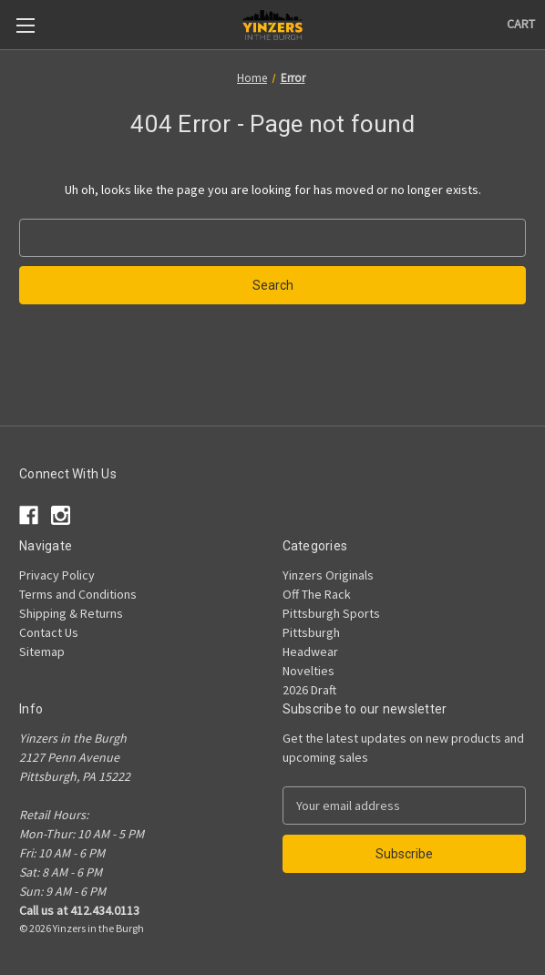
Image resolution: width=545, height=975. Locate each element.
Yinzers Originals (328, 575)
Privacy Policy (57, 575)
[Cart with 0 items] (521, 24)
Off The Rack (317, 594)
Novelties (308, 670)
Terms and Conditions (78, 594)
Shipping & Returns (71, 613)
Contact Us (48, 632)
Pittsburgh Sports (331, 613)
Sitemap (42, 651)
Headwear (310, 651)
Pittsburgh (311, 632)
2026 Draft (309, 690)
